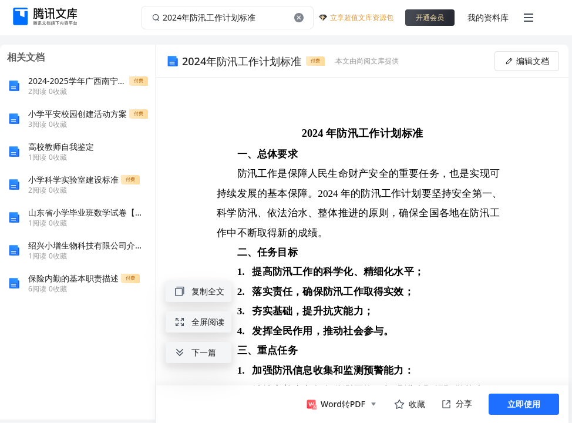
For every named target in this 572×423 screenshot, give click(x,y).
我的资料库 (488, 17)
